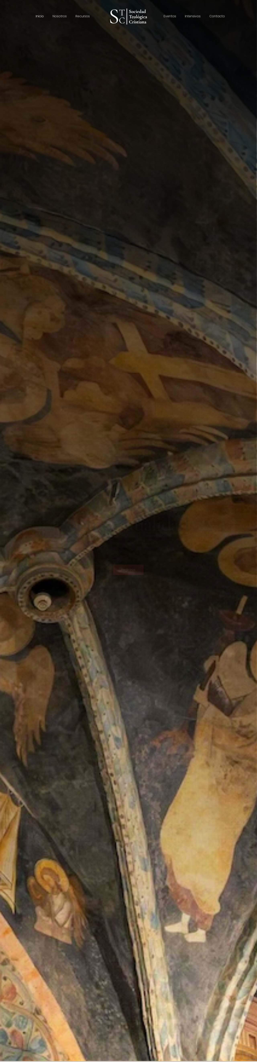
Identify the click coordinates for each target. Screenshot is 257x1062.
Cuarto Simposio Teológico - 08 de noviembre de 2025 (128, 535)
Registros (128, 571)
